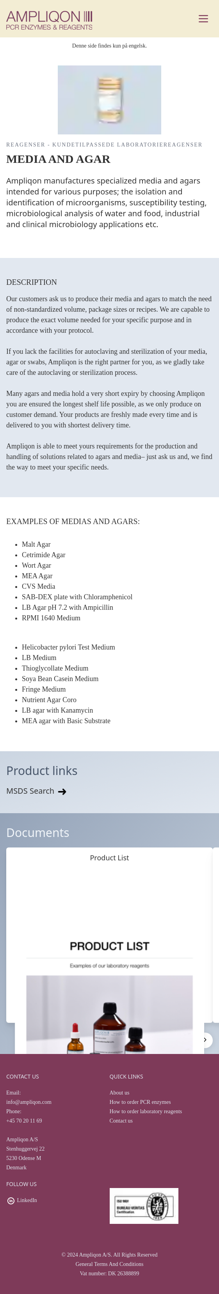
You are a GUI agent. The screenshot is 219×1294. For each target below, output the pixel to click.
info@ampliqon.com (29, 1102)
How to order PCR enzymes (140, 1102)
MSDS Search (37, 791)
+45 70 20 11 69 (24, 1121)
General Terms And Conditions (109, 1264)
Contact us (121, 1121)
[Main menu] (203, 18)
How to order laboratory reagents (146, 1111)
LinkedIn (27, 1200)
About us (120, 1093)
